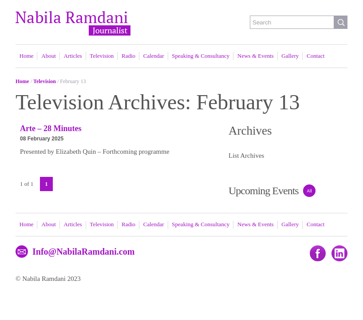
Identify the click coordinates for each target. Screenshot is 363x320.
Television (102, 55)
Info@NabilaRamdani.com (83, 251)
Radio (128, 55)
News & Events (255, 55)
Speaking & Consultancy (200, 55)
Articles (73, 55)
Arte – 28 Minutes (50, 128)
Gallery (290, 55)
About (48, 55)
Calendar (153, 55)
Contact (315, 55)
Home (27, 55)
